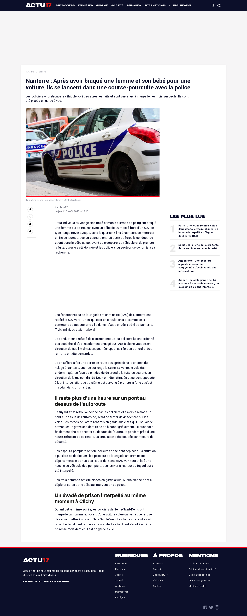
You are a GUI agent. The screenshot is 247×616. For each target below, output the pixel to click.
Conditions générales (199, 580)
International (155, 5)
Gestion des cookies (199, 575)
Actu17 (39, 5)
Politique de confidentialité (202, 569)
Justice (102, 5)
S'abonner (158, 580)
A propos (158, 563)
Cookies (157, 586)
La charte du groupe (199, 563)
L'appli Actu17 (160, 575)
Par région (182, 5)
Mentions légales (197, 586)
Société (117, 5)
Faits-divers (65, 5)
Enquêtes (85, 5)
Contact (157, 569)
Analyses (134, 5)
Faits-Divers (36, 71)
